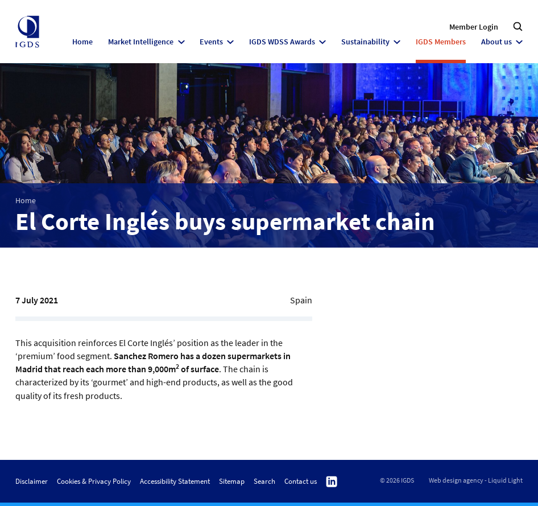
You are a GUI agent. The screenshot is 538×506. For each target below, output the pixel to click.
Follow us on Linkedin (331, 481)
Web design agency (456, 480)
